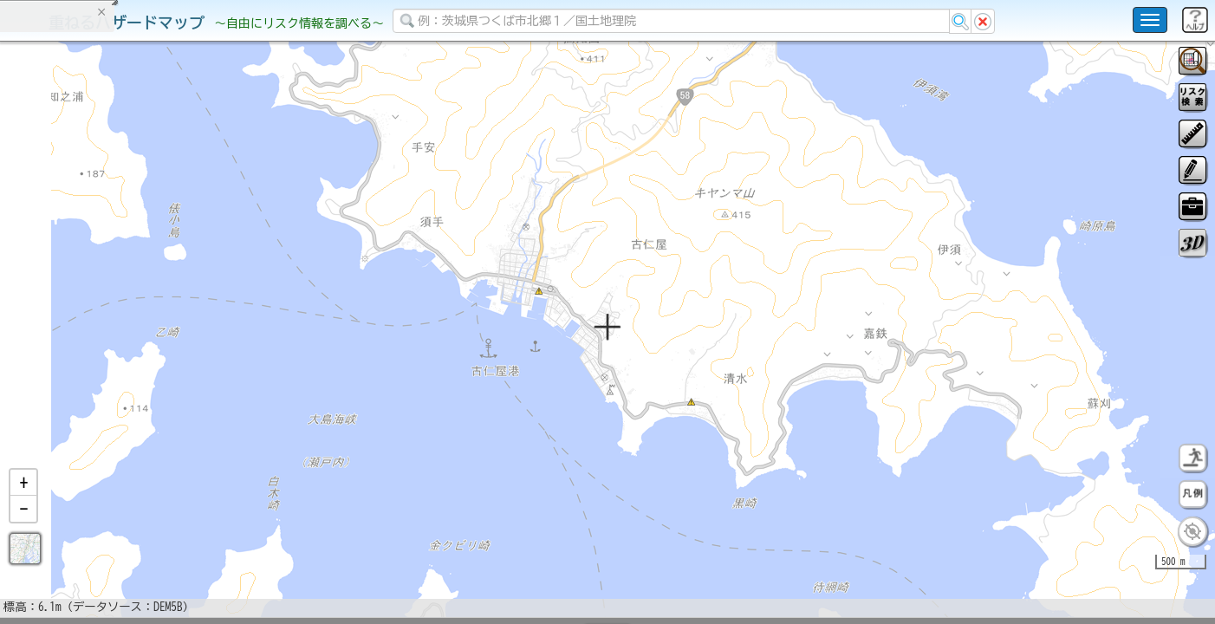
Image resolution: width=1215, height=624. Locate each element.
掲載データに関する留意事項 (95, 295)
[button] (23, 528)
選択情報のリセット (183, 341)
